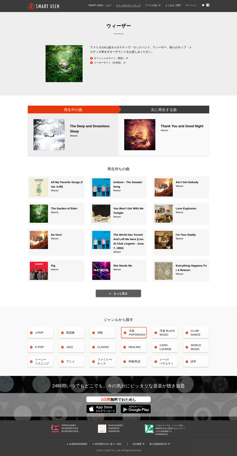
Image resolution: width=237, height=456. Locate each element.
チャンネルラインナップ (128, 5)
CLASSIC (103, 347)
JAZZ (69, 347)
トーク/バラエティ (166, 361)
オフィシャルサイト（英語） (109, 58)
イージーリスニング (42, 361)
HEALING (134, 347)
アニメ (70, 361)
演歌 (100, 332)
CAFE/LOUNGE (165, 347)
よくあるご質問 (173, 5)
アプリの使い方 (153, 5)
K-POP (39, 347)
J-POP (39, 332)
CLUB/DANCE (196, 332)
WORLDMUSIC (196, 347)
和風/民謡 (134, 361)
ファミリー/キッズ (104, 361)
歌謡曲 (70, 332)
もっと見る (120, 293)
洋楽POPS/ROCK (137, 332)
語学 (193, 361)
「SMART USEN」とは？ (99, 5)
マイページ (190, 5)
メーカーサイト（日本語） (108, 62)
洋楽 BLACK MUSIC (167, 332)
